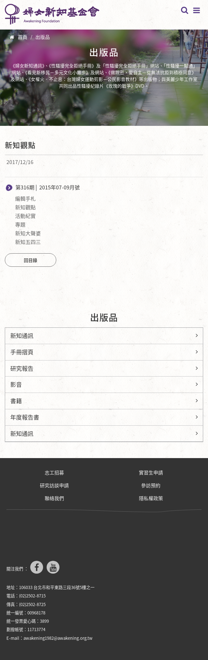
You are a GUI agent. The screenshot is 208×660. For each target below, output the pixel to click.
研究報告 (21, 368)
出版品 (42, 36)
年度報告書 (24, 417)
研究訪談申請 (54, 485)
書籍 (16, 400)
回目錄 (30, 260)
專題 (20, 224)
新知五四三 (28, 242)
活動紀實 (25, 216)
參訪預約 (150, 485)
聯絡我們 (54, 498)
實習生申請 (151, 472)
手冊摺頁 (21, 352)
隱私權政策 (151, 498)
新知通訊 (21, 335)
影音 (16, 384)
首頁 (22, 36)
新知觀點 (25, 207)
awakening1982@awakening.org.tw (58, 638)
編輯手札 (25, 198)
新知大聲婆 (28, 233)
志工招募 (54, 472)
